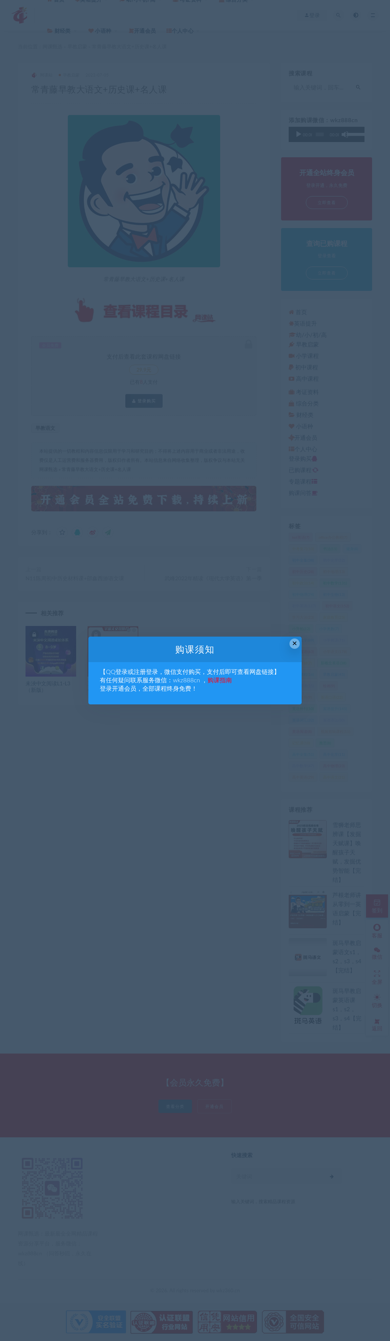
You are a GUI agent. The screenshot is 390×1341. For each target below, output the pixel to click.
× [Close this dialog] (294, 643)
